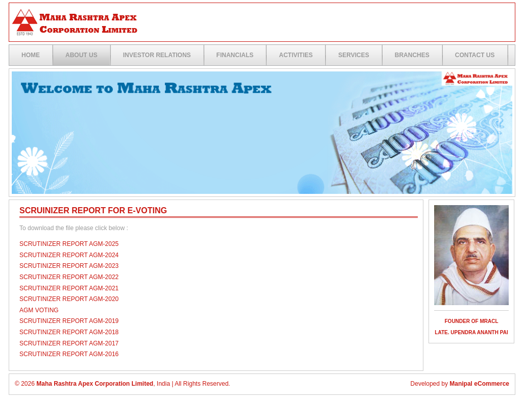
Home (30, 55)
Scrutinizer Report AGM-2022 (68, 277)
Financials (235, 55)
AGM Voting (39, 310)
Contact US (475, 55)
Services (353, 55)
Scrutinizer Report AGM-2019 (68, 321)
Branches (412, 55)
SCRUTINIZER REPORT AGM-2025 (68, 243)
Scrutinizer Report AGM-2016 (68, 354)
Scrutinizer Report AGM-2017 (68, 343)
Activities (296, 55)
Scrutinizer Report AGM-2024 (68, 255)
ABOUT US (81, 55)
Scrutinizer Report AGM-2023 (68, 265)
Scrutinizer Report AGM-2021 (68, 288)
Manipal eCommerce (479, 383)
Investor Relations (157, 55)
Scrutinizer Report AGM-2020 (68, 299)
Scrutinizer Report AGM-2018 (68, 332)
